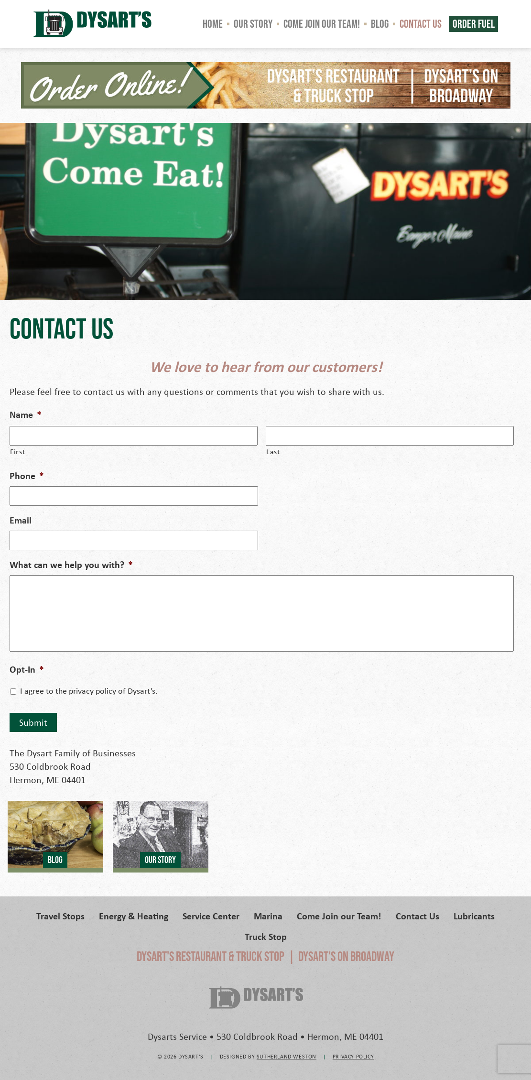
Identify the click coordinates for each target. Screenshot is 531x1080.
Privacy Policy (353, 1056)
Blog (380, 23)
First (17, 451)
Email (21, 520)
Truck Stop (266, 936)
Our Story (253, 23)
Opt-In (27, 669)
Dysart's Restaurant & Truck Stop (210, 956)
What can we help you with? (71, 564)
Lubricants (474, 915)
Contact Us (421, 23)
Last (273, 451)
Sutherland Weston (286, 1056)
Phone (27, 475)
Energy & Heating (133, 915)
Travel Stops (60, 915)
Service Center (211, 915)
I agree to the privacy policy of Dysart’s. (89, 690)
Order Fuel (474, 23)
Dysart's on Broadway (346, 956)
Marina (268, 915)
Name (26, 414)
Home (213, 23)
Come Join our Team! (321, 23)
